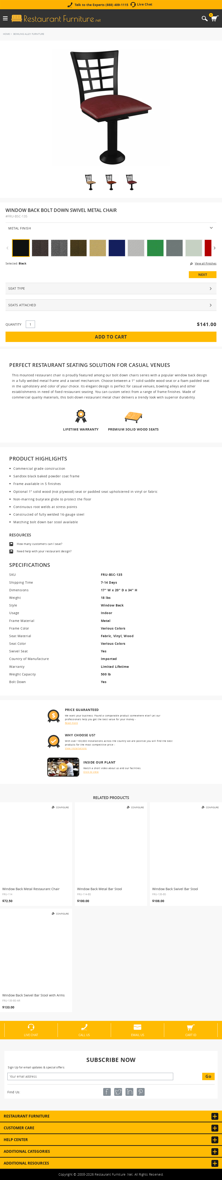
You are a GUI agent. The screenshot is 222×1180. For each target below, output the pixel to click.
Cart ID (190, 1035)
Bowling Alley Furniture (28, 34)
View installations (76, 748)
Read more (71, 723)
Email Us (137, 1035)
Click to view (91, 771)
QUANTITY (13, 324)
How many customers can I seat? (39, 544)
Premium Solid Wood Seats (133, 429)
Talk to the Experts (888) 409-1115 (101, 4)
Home (6, 34)
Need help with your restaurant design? (44, 551)
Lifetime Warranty (81, 429)
